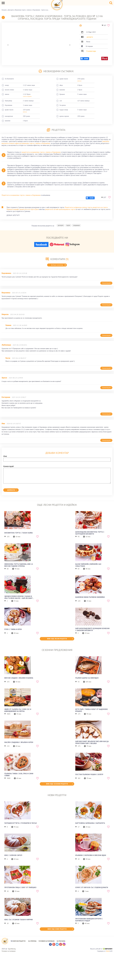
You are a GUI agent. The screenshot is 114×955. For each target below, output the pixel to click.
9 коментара (91, 51)
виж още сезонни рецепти (57, 784)
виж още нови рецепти (57, 929)
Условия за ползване (9, 951)
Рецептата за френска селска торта (78, 207)
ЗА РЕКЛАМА (61, 941)
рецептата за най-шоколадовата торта (60, 209)
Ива (3, 423)
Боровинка (6, 273)
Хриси (4, 377)
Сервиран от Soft (104, 951)
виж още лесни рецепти (57, 639)
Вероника (6, 292)
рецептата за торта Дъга (29, 209)
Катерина (6, 397)
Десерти (11, 10)
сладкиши (76, 225)
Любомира (6, 345)
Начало (4, 10)
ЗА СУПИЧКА (32, 941)
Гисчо (7, 358)
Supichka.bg (12, 949)
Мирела (5, 314)
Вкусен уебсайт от (101, 949)
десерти (90, 37)
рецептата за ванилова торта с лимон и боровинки (41, 152)
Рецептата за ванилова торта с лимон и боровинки (21, 195)
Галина (8, 325)
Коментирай (106, 283)
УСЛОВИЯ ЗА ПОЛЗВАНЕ (46, 941)
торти (68, 225)
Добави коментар (58, 265)
